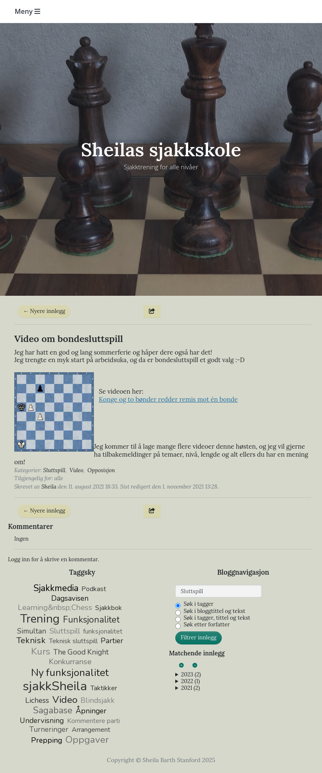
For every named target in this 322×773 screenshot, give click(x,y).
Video (76, 470)
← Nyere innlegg (44, 311)
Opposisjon (101, 470)
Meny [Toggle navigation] (27, 11)
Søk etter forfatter (207, 624)
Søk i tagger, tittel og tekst (217, 618)
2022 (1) (190, 681)
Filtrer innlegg (198, 637)
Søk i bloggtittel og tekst (214, 611)
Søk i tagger (198, 604)
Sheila (49, 486)
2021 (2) (190, 688)
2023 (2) (191, 674)
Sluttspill (54, 470)
